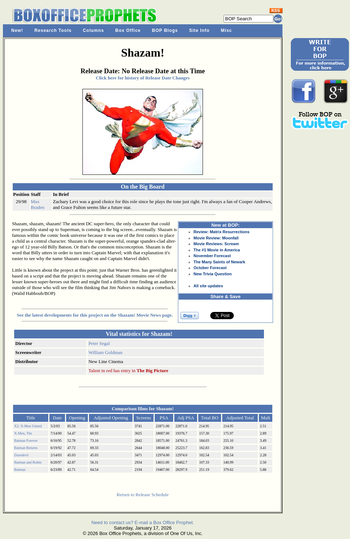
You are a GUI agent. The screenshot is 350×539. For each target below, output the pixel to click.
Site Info (199, 30)
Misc (226, 30)
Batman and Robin (27, 462)
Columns (93, 30)
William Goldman (106, 352)
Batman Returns (26, 448)
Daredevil (21, 455)
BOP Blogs (165, 30)
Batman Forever (26, 441)
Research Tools (53, 30)
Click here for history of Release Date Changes (143, 78)
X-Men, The (23, 433)
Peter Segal (99, 343)
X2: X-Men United (28, 426)
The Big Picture (152, 370)
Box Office (128, 30)
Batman (19, 470)
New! (17, 30)
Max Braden (38, 204)
